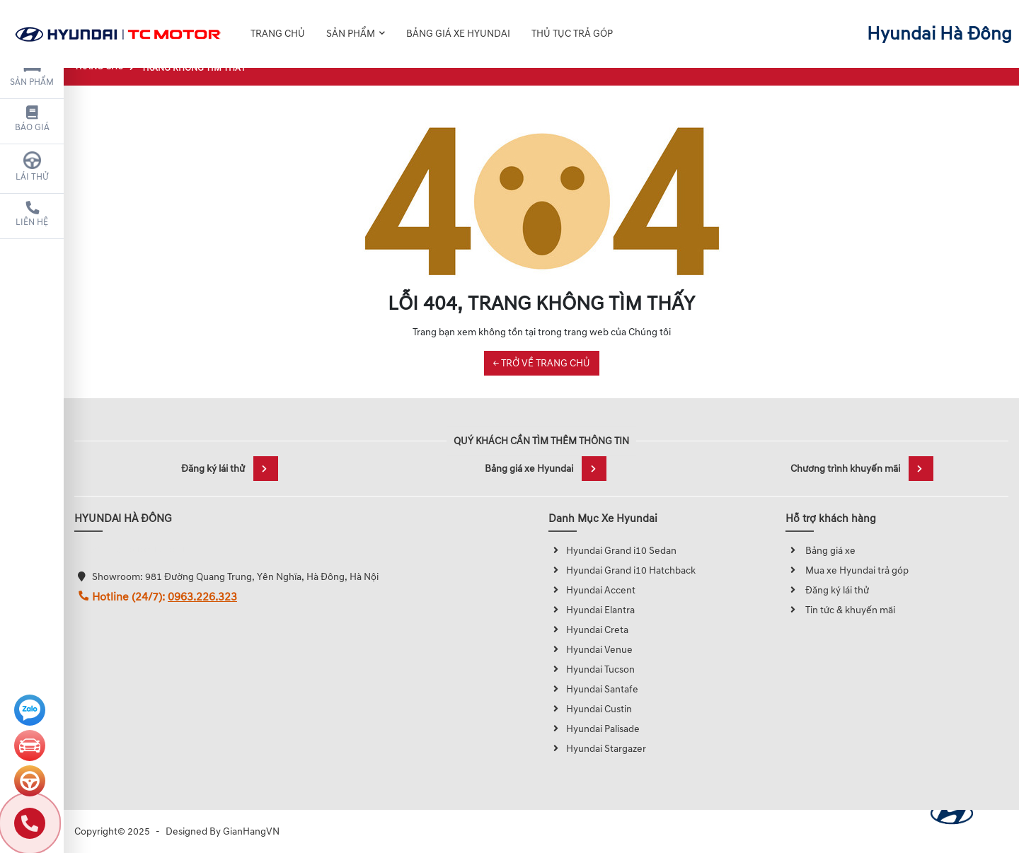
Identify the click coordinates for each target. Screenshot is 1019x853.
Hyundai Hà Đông (939, 24)
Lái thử (32, 166)
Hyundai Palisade (594, 729)
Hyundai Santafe (593, 689)
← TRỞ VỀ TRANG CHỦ (541, 363)
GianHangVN (251, 831)
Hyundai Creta (588, 630)
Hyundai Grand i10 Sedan (612, 551)
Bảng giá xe (820, 551)
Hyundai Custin (590, 709)
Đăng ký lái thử (229, 468)
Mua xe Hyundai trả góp (847, 570)
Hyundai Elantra (591, 610)
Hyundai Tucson (591, 669)
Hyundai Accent (591, 590)
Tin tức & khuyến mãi (840, 610)
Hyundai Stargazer (597, 749)
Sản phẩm (32, 72)
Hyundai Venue (590, 650)
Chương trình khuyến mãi (861, 468)
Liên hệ (32, 214)
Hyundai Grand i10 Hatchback (622, 570)
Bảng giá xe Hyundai (545, 468)
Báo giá (32, 119)
